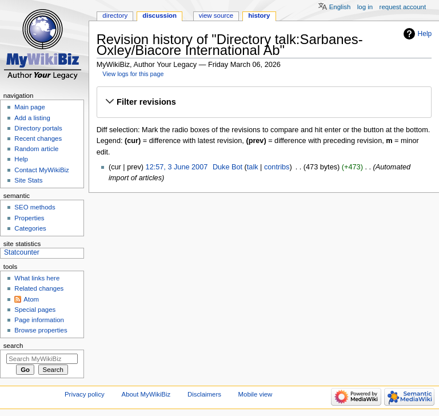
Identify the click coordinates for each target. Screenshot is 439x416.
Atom (31, 299)
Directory (114, 15)
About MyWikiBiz (146, 394)
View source (216, 15)
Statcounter (21, 252)
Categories (30, 228)
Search (13, 345)
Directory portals (38, 128)
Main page (29, 107)
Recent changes (38, 138)
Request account (403, 6)
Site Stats (28, 180)
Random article (36, 148)
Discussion (159, 15)
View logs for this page (132, 73)
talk (252, 167)
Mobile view (255, 394)
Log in (365, 6)
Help (425, 34)
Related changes (38, 288)
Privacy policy (85, 394)
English (340, 6)
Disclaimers (204, 394)
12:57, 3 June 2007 (177, 167)
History (259, 15)
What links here (36, 278)
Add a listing (32, 117)
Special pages (34, 309)
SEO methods (34, 207)
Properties (29, 218)
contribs (276, 167)
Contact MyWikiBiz (41, 170)
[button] (264, 102)
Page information (39, 319)
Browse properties (40, 330)
